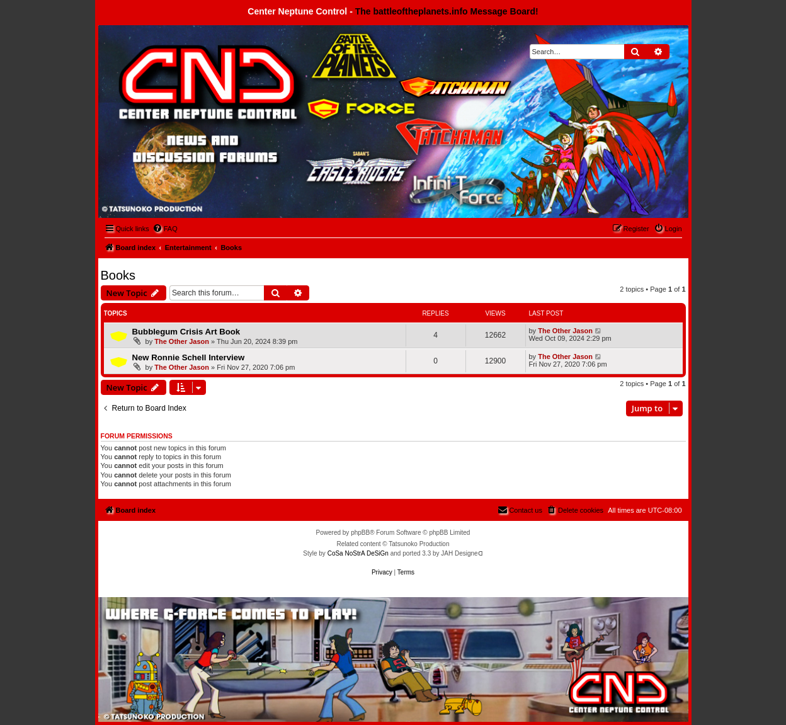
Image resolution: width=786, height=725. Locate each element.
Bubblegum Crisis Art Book (186, 331)
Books (118, 275)
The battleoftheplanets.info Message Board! (446, 11)
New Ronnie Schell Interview (188, 357)
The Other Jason (181, 341)
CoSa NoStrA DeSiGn (358, 553)
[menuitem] (165, 228)
